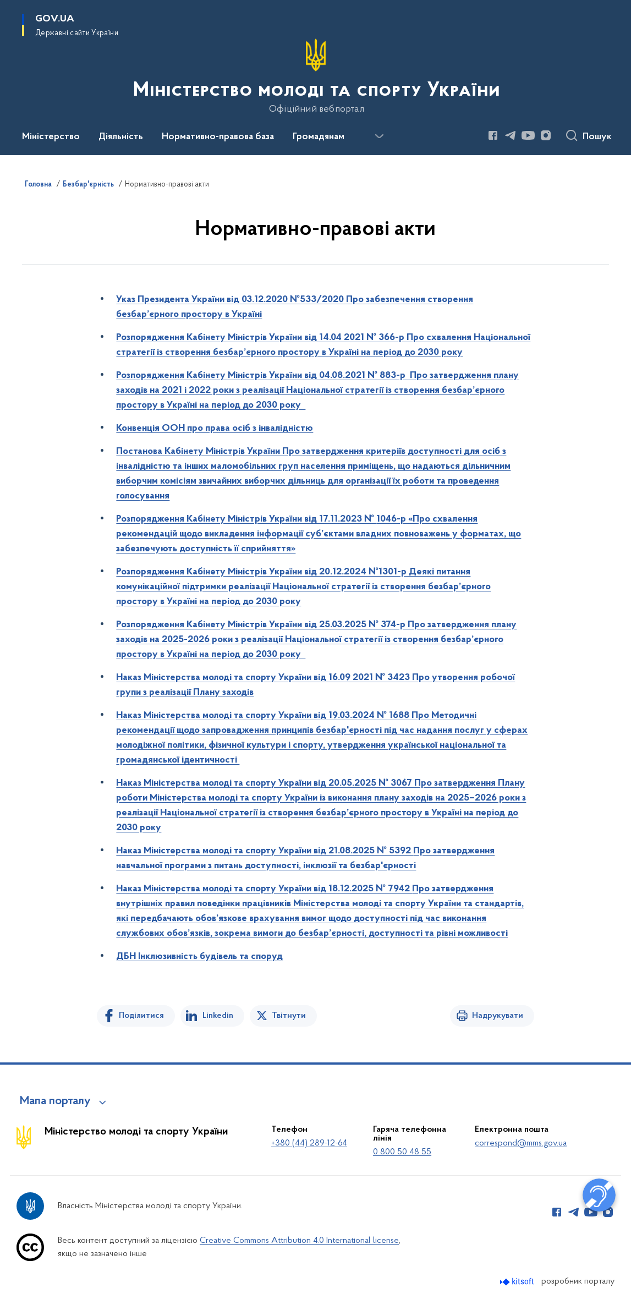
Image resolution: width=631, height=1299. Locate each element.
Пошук (597, 137)
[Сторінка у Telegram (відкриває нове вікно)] (510, 135)
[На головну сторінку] (315, 76)
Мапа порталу (55, 1101)
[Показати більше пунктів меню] (379, 136)
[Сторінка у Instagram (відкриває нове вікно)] (545, 135)
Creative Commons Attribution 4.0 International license (299, 1240)
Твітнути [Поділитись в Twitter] (289, 1015)
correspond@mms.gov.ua (521, 1143)
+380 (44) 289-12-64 (309, 1143)
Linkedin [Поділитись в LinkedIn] (217, 1015)
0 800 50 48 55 (402, 1152)
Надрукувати (497, 1015)
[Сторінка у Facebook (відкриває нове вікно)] (493, 135)
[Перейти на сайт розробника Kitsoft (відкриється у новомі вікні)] (518, 1282)
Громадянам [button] (318, 137)
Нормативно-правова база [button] (218, 137)
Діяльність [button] (120, 137)
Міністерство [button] (51, 137)
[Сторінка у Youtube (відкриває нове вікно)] (528, 135)
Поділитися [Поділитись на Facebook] (141, 1015)
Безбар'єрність (88, 185)
